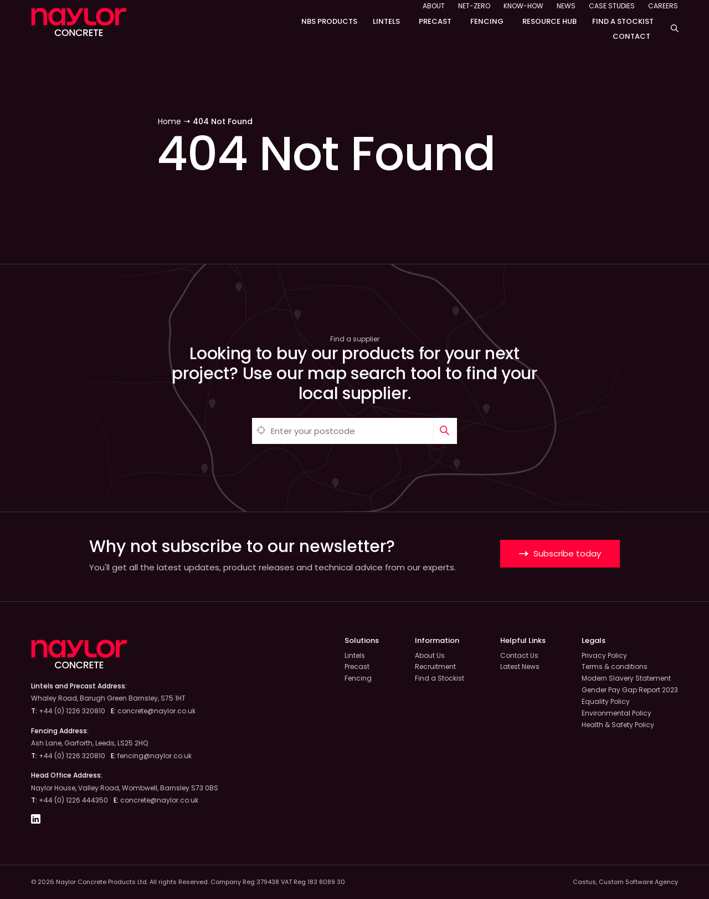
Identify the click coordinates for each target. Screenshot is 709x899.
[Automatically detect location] (261, 431)
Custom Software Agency (638, 881)
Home (169, 121)
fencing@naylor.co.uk (154, 755)
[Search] (445, 431)
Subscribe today (560, 553)
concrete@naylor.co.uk (156, 711)
